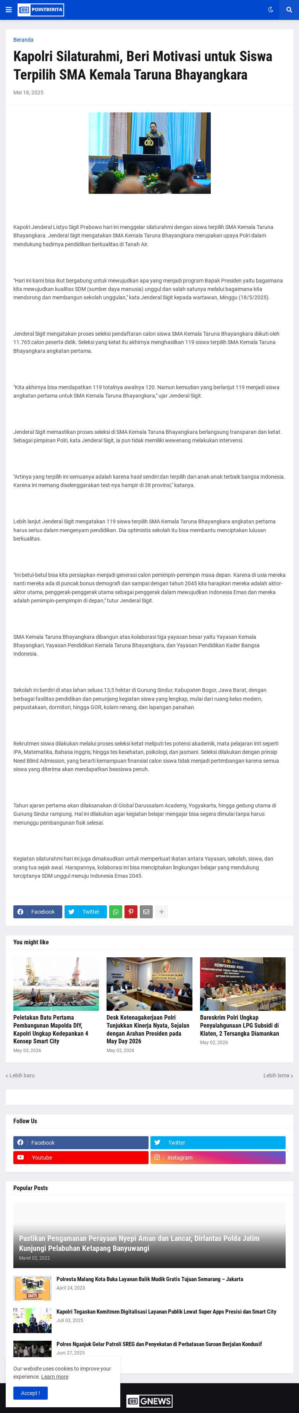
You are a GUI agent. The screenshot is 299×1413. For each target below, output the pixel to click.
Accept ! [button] (30, 1393)
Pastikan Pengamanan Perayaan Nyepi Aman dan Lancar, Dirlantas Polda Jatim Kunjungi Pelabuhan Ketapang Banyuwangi (139, 1243)
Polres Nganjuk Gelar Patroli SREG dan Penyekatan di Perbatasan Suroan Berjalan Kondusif (159, 1344)
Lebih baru (22, 1075)
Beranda (23, 39)
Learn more (54, 1377)
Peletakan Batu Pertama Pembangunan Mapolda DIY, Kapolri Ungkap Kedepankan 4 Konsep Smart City (50, 1029)
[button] (9, 9)
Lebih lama (276, 1075)
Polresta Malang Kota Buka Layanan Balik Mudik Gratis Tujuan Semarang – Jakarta (150, 1279)
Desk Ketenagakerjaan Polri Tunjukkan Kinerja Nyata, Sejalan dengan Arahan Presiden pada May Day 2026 (148, 1029)
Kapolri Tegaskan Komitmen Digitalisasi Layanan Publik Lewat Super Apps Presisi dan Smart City (166, 1311)
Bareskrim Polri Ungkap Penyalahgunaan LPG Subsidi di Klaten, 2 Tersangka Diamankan (239, 1025)
